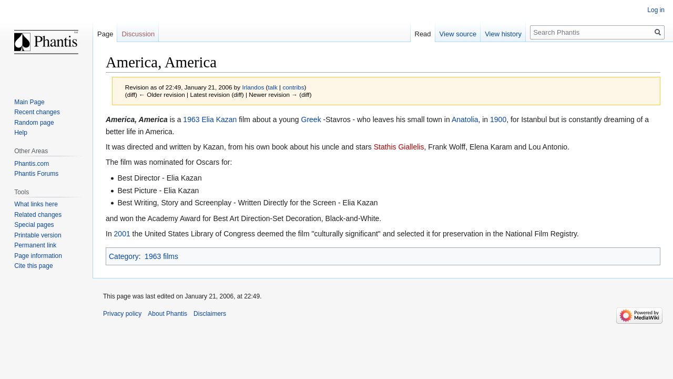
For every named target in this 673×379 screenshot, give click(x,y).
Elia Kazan (219, 119)
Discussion (138, 34)
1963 (191, 119)
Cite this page (33, 266)
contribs (293, 87)
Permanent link (35, 245)
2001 (122, 234)
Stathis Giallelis (399, 147)
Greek (311, 119)
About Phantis (167, 313)
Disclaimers (209, 313)
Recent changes (37, 112)
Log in (656, 10)
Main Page (29, 102)
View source (458, 34)
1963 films (161, 256)
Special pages (34, 224)
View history (503, 34)
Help (20, 132)
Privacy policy (122, 313)
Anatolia (465, 119)
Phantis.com (31, 163)
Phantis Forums (36, 173)
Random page (34, 122)
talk (273, 87)
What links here (36, 204)
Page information (38, 256)
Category (124, 256)
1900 (498, 119)
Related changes (38, 214)
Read (423, 34)
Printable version (37, 235)
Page (105, 34)
